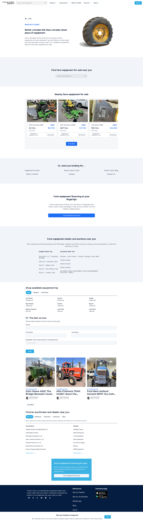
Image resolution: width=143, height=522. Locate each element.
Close (107, 517)
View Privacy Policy (96, 518)
